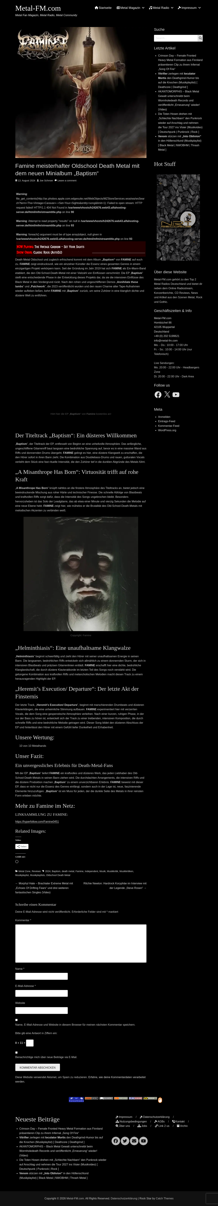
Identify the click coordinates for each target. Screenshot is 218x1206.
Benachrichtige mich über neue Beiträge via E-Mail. (46, 1057)
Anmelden (164, 416)
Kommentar (23, 920)
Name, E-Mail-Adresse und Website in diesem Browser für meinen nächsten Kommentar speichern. (75, 1024)
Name (19, 968)
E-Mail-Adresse (25, 986)
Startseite (103, 8)
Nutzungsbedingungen (131, 1121)
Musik (102, 871)
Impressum (187, 8)
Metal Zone (24, 871)
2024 (47, 871)
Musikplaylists (37, 875)
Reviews (36, 871)
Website (20, 1003)
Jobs (142, 1125)
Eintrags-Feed (166, 421)
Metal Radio (159, 8)
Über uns (123, 1125)
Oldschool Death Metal (58, 875)
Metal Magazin (128, 8)
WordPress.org (167, 430)
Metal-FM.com (38, 8)
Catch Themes (165, 1198)
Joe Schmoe (46, 180)
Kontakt (178, 1121)
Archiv (182, 1125)
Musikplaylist (22, 875)
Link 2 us (162, 1125)
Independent (91, 871)
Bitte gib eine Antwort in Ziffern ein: (36, 1033)
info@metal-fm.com (166, 340)
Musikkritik (112, 871)
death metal (68, 871)
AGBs (159, 1121)
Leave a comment (67, 180)
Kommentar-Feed (168, 425)
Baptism (56, 871)
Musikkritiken (126, 871)
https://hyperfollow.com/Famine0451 (37, 821)
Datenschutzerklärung (155, 1116)
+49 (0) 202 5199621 (166, 336)
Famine (80, 871)
